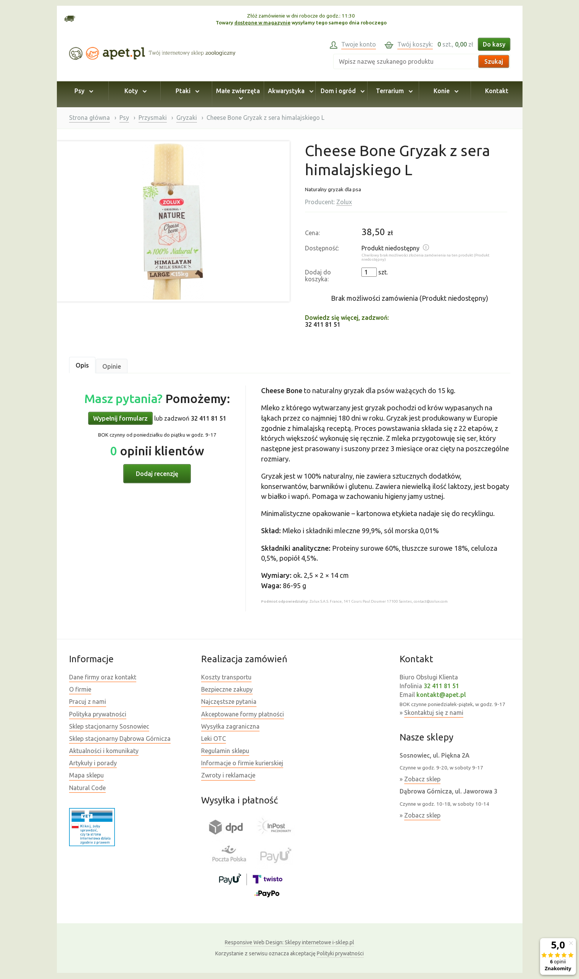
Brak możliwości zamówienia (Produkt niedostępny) (409, 298)
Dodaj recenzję (157, 473)
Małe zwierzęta (238, 94)
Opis (82, 365)
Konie (445, 90)
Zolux (344, 201)
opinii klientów (157, 451)
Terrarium (393, 90)
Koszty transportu (226, 677)
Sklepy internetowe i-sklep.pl (289, 942)
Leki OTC (213, 738)
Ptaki (186, 90)
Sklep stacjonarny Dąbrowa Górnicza (120, 738)
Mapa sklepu (86, 775)
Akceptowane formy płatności (242, 714)
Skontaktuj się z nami (433, 712)
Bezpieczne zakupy (227, 689)
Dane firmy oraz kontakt (102, 677)
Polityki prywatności (340, 953)
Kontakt (496, 90)
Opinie (111, 366)
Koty (134, 90)
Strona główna (89, 117)
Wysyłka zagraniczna (230, 726)
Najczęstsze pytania (228, 701)
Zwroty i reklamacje (228, 775)
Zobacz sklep (422, 779)
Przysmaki (153, 117)
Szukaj (493, 61)
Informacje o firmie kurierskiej (242, 763)
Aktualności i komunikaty (104, 750)
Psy (82, 90)
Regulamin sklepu (225, 750)
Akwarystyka (289, 90)
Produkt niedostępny (390, 248)
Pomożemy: (157, 398)
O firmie (80, 689)
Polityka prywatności (97, 714)
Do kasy (494, 44)
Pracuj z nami (87, 701)
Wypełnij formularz (120, 418)
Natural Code (87, 787)
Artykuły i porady (93, 763)
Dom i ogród (341, 90)
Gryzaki (186, 117)
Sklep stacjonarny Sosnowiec (109, 726)
